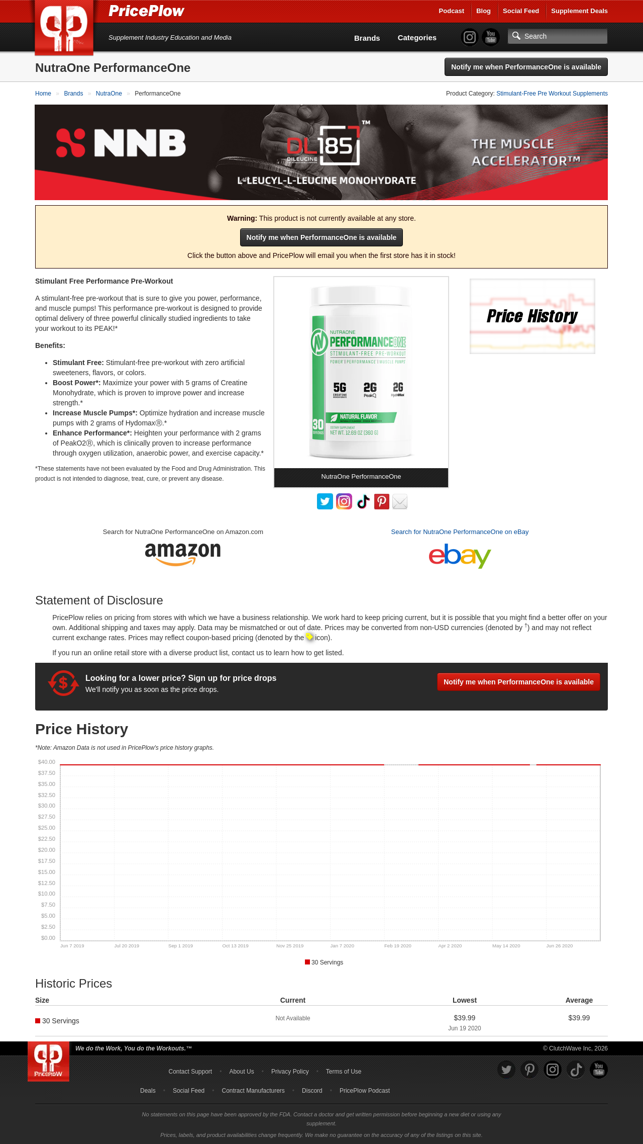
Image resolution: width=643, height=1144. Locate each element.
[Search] (557, 36)
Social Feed (521, 11)
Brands (367, 38)
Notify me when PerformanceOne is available (526, 67)
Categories (417, 37)
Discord (312, 1090)
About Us (241, 1071)
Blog (483, 11)
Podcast (452, 11)
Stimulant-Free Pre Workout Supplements (552, 93)
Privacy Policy (290, 1071)
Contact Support (190, 1071)
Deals (148, 1090)
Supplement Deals (579, 11)
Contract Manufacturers (253, 1090)
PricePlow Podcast (365, 1090)
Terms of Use (344, 1071)
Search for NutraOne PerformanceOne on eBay (460, 531)
